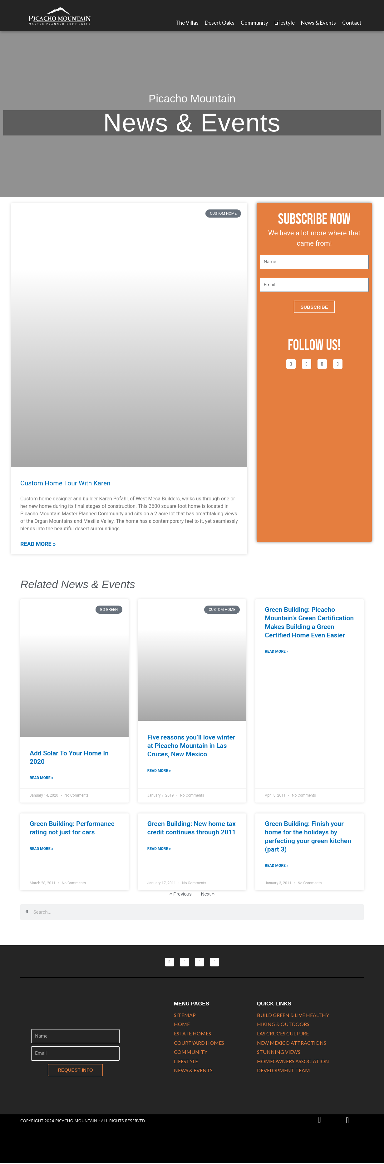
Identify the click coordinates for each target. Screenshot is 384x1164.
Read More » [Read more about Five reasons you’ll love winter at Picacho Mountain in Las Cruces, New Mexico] (159, 771)
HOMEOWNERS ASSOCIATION (293, 1061)
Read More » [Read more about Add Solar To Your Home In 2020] (41, 778)
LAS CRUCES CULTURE (283, 1034)
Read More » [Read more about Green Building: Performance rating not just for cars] (41, 849)
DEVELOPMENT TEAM (283, 1070)
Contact (352, 22)
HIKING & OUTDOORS (283, 1024)
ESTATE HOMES (192, 1034)
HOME (182, 1024)
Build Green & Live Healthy (293, 1015)
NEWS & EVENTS (193, 1070)
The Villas (187, 22)
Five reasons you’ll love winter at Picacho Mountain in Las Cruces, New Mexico (191, 746)
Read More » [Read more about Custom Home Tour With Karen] (38, 544)
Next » (207, 894)
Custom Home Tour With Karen (65, 483)
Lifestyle (284, 22)
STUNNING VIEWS (278, 1052)
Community (254, 22)
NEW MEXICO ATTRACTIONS (291, 1043)
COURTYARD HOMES (199, 1043)
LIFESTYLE (186, 1061)
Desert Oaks (219, 22)
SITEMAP (185, 1015)
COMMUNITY (190, 1052)
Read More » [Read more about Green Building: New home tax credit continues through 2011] (159, 849)
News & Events (318, 22)
